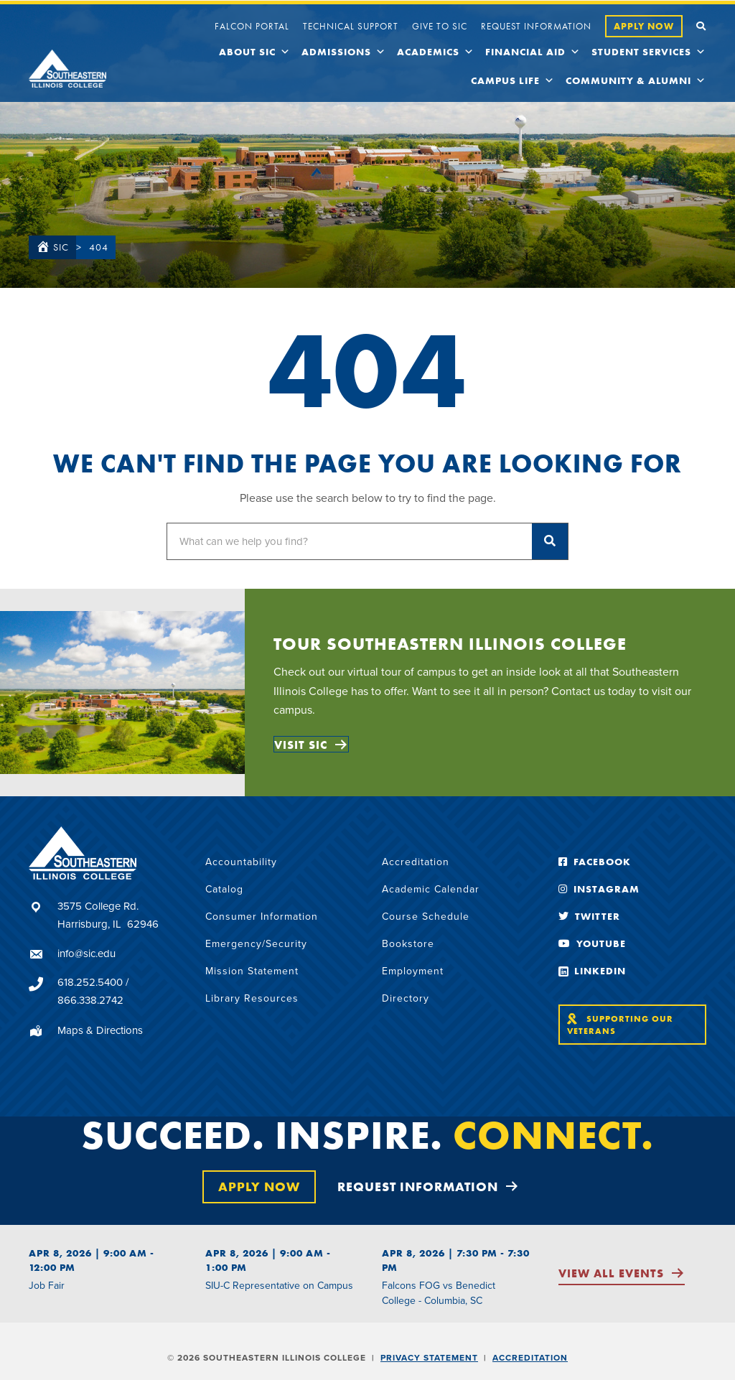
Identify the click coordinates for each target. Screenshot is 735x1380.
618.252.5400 (90, 982)
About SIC (255, 51)
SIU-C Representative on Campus (279, 1285)
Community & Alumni (636, 80)
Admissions (343, 51)
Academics (435, 51)
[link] (252, 24)
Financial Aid (533, 51)
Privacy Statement (429, 1357)
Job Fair (47, 1285)
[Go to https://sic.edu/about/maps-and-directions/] (103, 1030)
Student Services (648, 51)
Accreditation (530, 1357)
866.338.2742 (90, 1000)
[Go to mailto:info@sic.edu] (103, 953)
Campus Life (513, 80)
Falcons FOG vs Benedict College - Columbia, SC (438, 1293)
